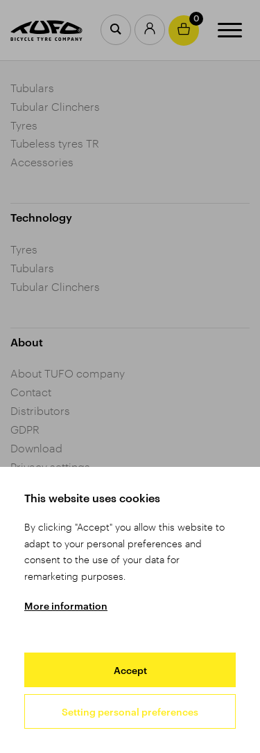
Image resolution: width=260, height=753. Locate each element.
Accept (130, 670)
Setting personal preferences (130, 712)
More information (65, 606)
